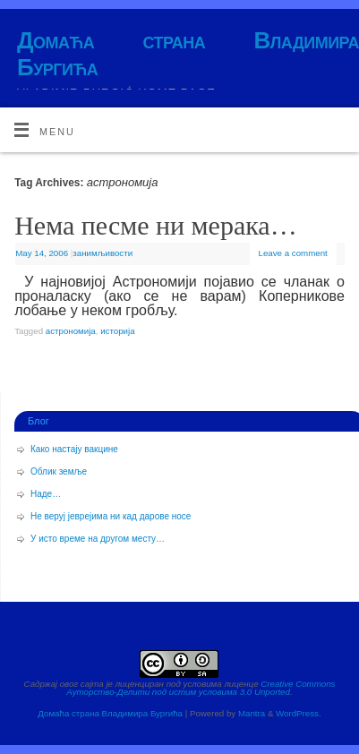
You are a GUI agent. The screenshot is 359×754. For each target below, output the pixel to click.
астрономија (71, 331)
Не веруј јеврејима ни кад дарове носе (110, 516)
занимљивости (102, 253)
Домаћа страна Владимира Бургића (188, 54)
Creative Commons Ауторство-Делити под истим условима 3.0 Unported (200, 688)
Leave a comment (293, 253)
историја (117, 331)
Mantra (251, 713)
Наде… (45, 494)
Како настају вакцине (74, 449)
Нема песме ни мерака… (155, 225)
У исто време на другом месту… (97, 539)
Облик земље (58, 471)
